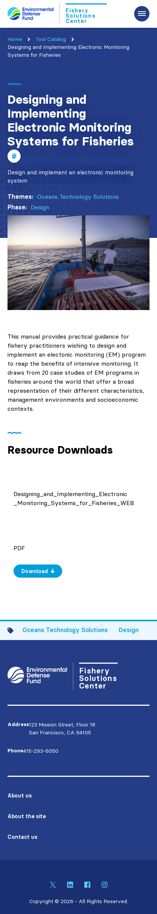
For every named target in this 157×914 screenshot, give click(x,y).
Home (14, 39)
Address (18, 724)
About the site (26, 816)
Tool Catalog (51, 39)
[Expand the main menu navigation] (142, 13)
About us (19, 795)
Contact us (22, 837)
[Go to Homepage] (57, 13)
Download (34, 571)
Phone (15, 751)
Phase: (17, 207)
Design (40, 207)
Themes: (20, 196)
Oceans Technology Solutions (78, 196)
